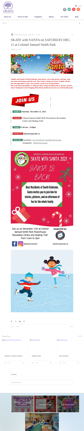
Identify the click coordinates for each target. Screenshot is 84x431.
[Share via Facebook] (11, 321)
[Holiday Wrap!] (42, 346)
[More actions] (72, 35)
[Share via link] (24, 321)
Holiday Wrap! (36, 356)
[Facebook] (64, 9)
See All (80, 336)
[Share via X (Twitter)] (16, 321)
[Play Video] (42, 422)
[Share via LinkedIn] (20, 321)
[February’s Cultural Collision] (14, 346)
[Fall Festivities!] (69, 346)
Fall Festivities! (64, 356)
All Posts (4, 23)
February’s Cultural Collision (13, 356)
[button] (9, 17)
